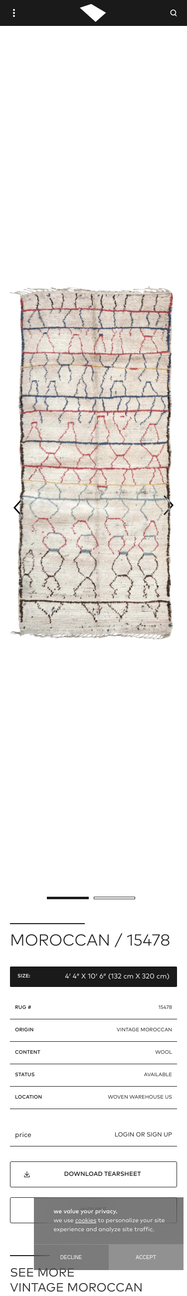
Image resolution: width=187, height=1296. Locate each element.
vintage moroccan (144, 1030)
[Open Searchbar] (173, 13)
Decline (71, 1257)
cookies (85, 1221)
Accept (146, 1257)
